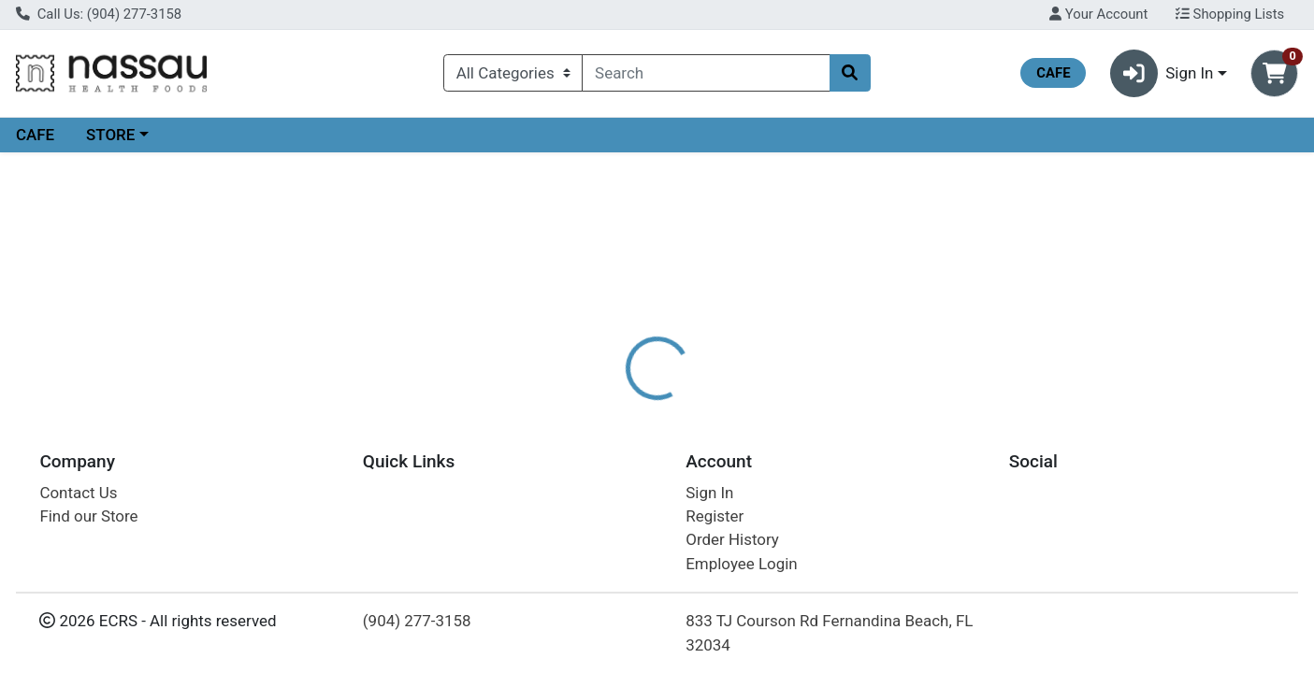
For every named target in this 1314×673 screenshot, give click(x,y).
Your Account (1098, 14)
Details (599, 406)
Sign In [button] (1162, 73)
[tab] (599, 405)
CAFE (35, 134)
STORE (110, 134)
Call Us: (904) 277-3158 (98, 14)
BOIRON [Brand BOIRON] (773, 480)
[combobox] (706, 73)
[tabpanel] (930, 489)
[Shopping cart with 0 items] (1274, 73)
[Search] (706, 73)
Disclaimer (688, 406)
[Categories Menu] (513, 73)
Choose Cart (1129, 299)
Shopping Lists (1230, 14)
